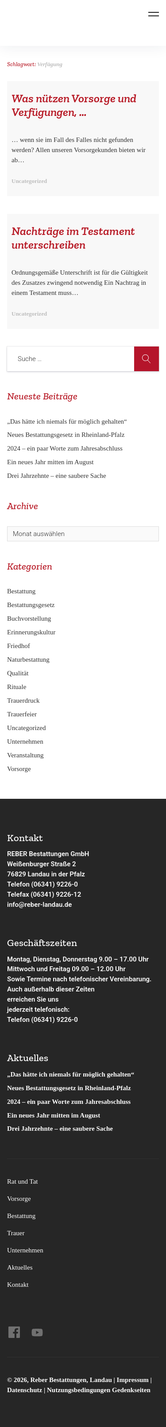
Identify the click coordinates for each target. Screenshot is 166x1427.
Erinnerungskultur (31, 632)
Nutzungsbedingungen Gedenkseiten (99, 1389)
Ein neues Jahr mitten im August (50, 462)
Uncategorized (26, 727)
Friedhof (18, 645)
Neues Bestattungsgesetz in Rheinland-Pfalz (66, 434)
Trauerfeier (22, 714)
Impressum (134, 1379)
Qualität (17, 673)
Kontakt (17, 1284)
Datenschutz (24, 1389)
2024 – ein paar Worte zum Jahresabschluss (65, 448)
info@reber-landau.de (39, 905)
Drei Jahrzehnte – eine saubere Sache (56, 475)
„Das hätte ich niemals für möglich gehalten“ (67, 421)
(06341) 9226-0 (54, 1020)
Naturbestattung (28, 659)
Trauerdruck (23, 700)
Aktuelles (20, 1267)
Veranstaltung (25, 755)
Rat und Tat (22, 1181)
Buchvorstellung (29, 618)
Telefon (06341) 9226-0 (42, 884)
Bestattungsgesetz (30, 604)
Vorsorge (19, 768)
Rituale (16, 686)
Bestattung (21, 591)
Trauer (15, 1233)
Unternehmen (25, 741)
